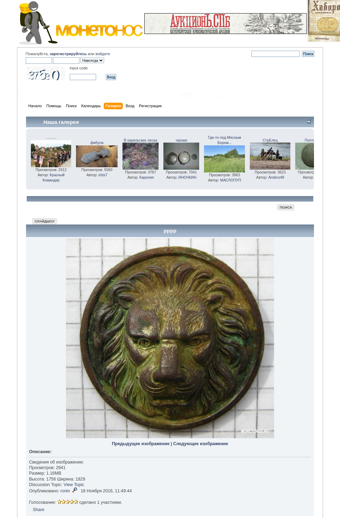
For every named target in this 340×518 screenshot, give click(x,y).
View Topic (73, 484)
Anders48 (276, 177)
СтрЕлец (270, 140)
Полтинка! (313, 140)
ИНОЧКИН (187, 177)
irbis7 (103, 175)
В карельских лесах (141, 140)
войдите (102, 54)
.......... (51, 137)
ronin (65, 491)
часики (181, 140)
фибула (96, 143)
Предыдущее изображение (141, 443)
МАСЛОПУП (230, 180)
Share (38, 509)
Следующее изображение (200, 443)
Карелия (146, 177)
